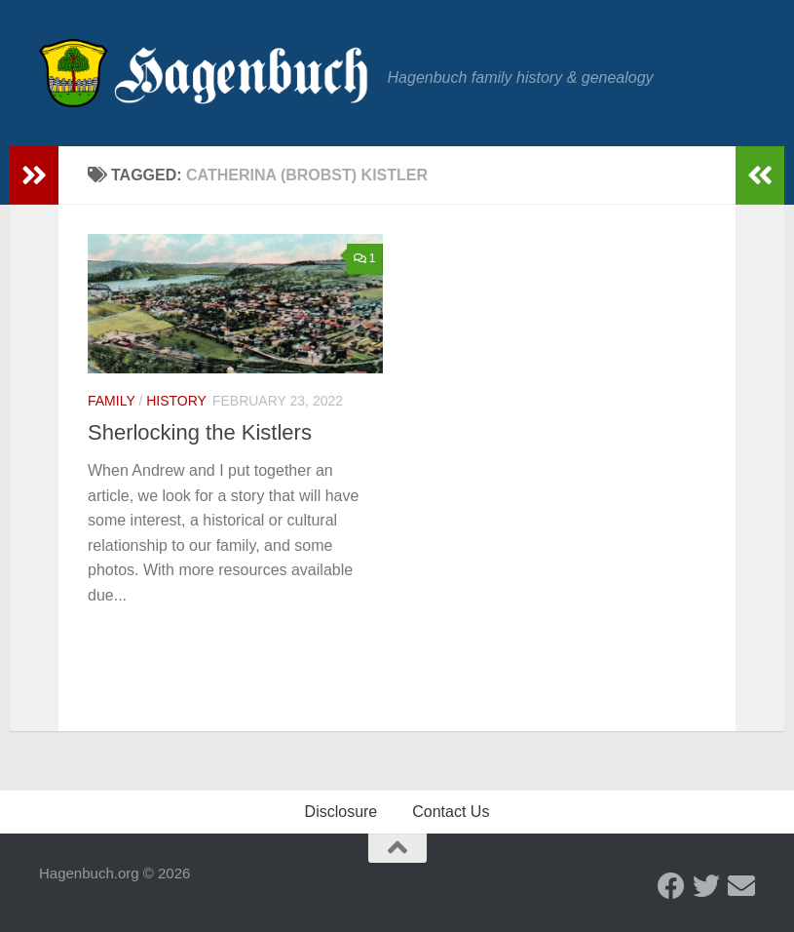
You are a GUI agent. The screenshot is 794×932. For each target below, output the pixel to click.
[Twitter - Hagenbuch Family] (706, 886)
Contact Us (450, 811)
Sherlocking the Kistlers (200, 432)
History (176, 400)
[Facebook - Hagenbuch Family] (671, 886)
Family (111, 400)
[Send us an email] (741, 886)
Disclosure (341, 811)
